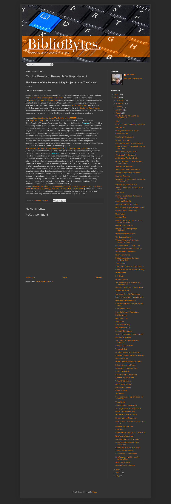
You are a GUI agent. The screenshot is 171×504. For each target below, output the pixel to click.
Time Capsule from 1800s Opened (127, 170)
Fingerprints (119, 322)
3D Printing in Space (122, 462)
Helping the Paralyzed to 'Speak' (127, 131)
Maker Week (119, 214)
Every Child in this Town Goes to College (130, 270)
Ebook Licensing (121, 390)
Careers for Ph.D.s (122, 291)
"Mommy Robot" (121, 349)
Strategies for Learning (123, 331)
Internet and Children (123, 387)
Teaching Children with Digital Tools (128, 409)
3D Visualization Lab (122, 328)
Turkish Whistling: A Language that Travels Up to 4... (127, 283)
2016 (116, 94)
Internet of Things (121, 359)
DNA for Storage (121, 315)
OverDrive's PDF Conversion (125, 155)
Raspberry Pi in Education (124, 137)
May (117, 476)
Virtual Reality (120, 402)
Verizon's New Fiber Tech (124, 378)
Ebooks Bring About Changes (126, 454)
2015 (116, 97)
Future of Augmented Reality (125, 365)
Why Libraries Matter (122, 309)
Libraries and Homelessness (125, 300)
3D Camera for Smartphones (125, 252)
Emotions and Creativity (124, 346)
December (120, 100)
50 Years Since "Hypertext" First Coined (129, 208)
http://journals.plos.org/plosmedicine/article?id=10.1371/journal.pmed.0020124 (57, 148)
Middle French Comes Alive (125, 412)
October (119, 107)
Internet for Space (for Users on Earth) (129, 288)
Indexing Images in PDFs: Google (127, 439)
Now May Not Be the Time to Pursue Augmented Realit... (128, 221)
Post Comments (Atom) (44, 281)
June (118, 473)
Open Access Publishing (124, 225)
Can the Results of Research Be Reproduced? (127, 117)
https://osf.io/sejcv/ (37, 120)
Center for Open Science (90, 108)
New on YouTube (121, 134)
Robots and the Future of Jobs (126, 211)
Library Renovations (122, 255)
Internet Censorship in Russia (126, 184)
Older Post (99, 277)
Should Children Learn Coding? (126, 405)
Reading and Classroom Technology (128, 248)
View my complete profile (133, 78)
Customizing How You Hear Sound (127, 448)
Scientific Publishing (122, 325)
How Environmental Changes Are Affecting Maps (127, 458)
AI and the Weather (122, 371)
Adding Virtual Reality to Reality (126, 158)
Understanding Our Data (124, 426)
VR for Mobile (120, 263)
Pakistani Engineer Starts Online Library (129, 355)
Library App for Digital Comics (126, 152)
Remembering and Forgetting (126, 375)
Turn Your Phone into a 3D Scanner (128, 173)
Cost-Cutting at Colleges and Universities (130, 433)
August (118, 113)
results (32, 100)
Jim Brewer (131, 75)
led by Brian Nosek (79, 105)
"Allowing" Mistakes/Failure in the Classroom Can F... (127, 241)
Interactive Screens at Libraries (126, 204)
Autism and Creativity (123, 201)
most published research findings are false (46, 98)
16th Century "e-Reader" (124, 166)
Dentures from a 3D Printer (125, 465)
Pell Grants (119, 276)
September (120, 110)
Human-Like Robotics (123, 338)
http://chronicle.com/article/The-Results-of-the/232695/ (54, 118)
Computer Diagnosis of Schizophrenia (129, 143)
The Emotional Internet (123, 237)
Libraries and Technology (124, 436)
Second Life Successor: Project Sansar (129, 266)
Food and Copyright (122, 176)
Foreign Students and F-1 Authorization (129, 297)
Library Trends (120, 273)
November (120, 103)
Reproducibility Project (49, 100)
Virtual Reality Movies (123, 381)
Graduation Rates (121, 318)
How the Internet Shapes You (125, 418)
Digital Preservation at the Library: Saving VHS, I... (127, 259)
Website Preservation (123, 140)
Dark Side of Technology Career (126, 368)
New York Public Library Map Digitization (130, 124)
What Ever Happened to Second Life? (129, 334)
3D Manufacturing (121, 279)
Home (65, 277)
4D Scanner (119, 394)
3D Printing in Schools (123, 384)
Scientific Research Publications (127, 312)
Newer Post (30, 277)
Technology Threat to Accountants (127, 294)
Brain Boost (119, 193)
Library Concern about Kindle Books (128, 362)
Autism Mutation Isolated (124, 451)
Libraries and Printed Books (125, 234)
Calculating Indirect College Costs (127, 245)
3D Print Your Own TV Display (126, 415)
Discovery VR (120, 127)
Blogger (95, 492)
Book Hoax (119, 430)
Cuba (117, 121)
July (117, 469)
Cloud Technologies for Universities (128, 352)
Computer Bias (120, 217)
